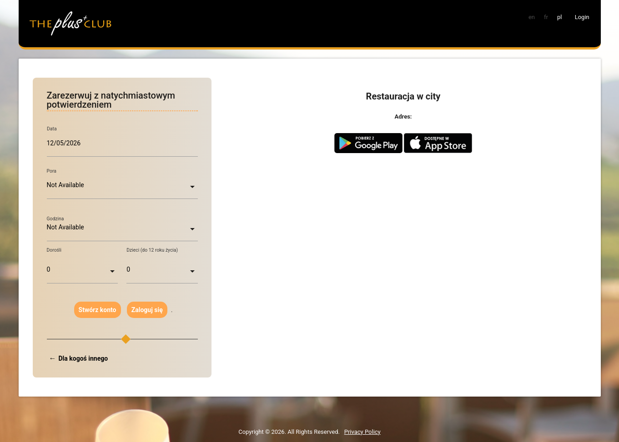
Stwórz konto (97, 309)
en (531, 17)
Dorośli (54, 250)
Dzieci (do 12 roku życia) (152, 250)
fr (546, 17)
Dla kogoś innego (83, 358)
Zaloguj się (147, 309)
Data (52, 129)
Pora (51, 171)
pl (559, 17)
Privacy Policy (362, 431)
